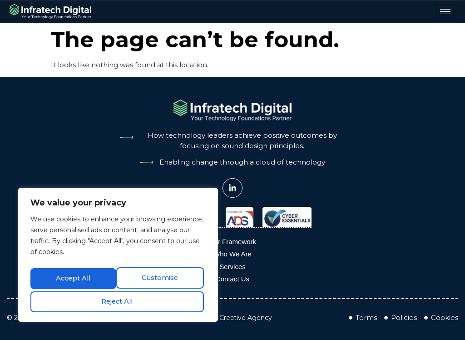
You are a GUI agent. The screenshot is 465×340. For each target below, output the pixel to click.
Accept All (118, 300)
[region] (118, 256)
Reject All (161, 278)
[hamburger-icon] (448, 11)
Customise (73, 278)
